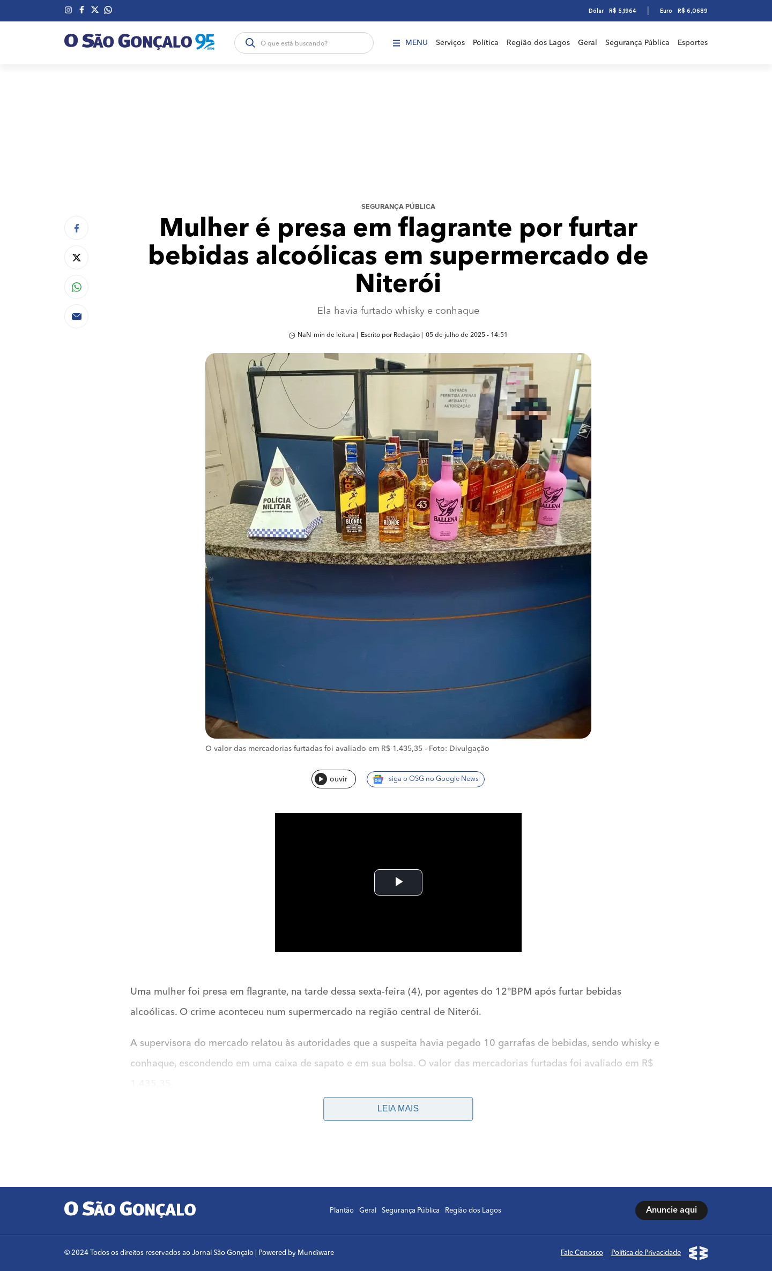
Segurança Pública (637, 43)
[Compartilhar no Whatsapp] (76, 287)
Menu (410, 43)
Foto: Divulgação (459, 749)
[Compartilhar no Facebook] (76, 228)
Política (486, 43)
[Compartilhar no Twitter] (76, 257)
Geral (587, 43)
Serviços (450, 43)
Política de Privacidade (646, 1253)
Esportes (693, 43)
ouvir (331, 779)
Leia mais (398, 1108)
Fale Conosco (582, 1253)
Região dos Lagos (538, 43)
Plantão (342, 1210)
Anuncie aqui (671, 1210)
